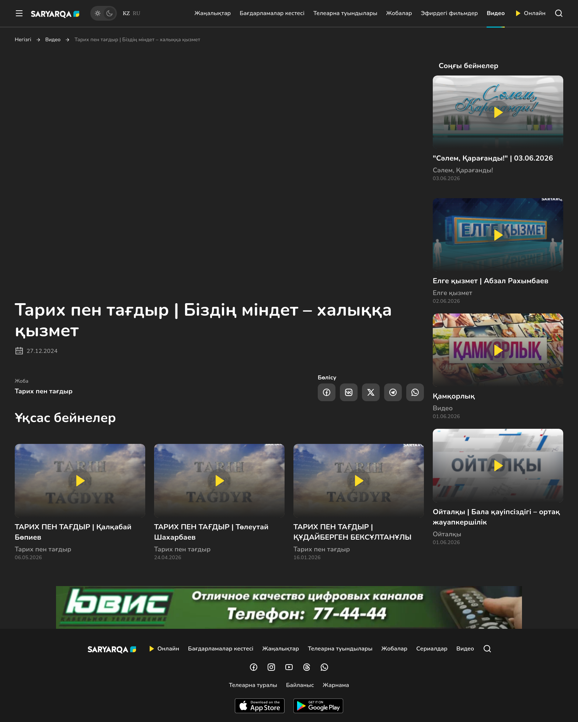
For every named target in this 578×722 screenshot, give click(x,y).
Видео (496, 13)
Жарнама (336, 685)
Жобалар (399, 13)
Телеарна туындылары (345, 13)
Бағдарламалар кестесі (272, 13)
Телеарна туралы (253, 685)
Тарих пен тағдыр (44, 391)
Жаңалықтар (212, 13)
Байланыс (300, 685)
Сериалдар (432, 649)
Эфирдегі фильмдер (449, 13)
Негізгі (23, 39)
